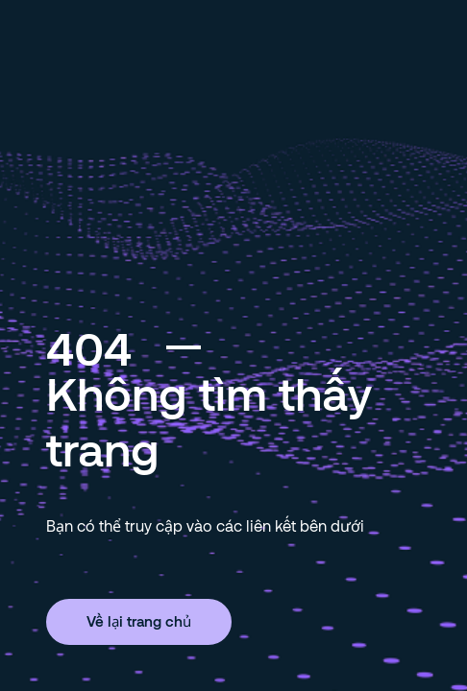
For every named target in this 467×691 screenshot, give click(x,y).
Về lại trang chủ (138, 621)
